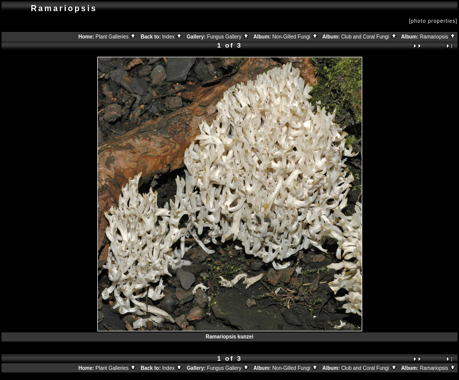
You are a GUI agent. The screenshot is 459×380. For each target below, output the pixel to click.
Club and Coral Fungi (369, 37)
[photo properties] (433, 21)
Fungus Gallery (228, 37)
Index (172, 37)
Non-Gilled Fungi (295, 37)
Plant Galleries (116, 37)
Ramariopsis (438, 37)
